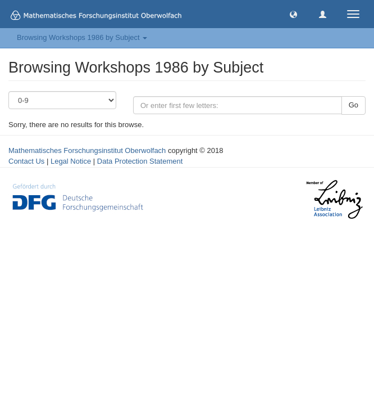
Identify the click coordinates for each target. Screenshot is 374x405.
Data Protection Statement (140, 161)
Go (353, 105)
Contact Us (26, 161)
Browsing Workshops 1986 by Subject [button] (82, 37)
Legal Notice (71, 161)
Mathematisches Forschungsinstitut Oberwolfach (87, 150)
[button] (293, 13)
